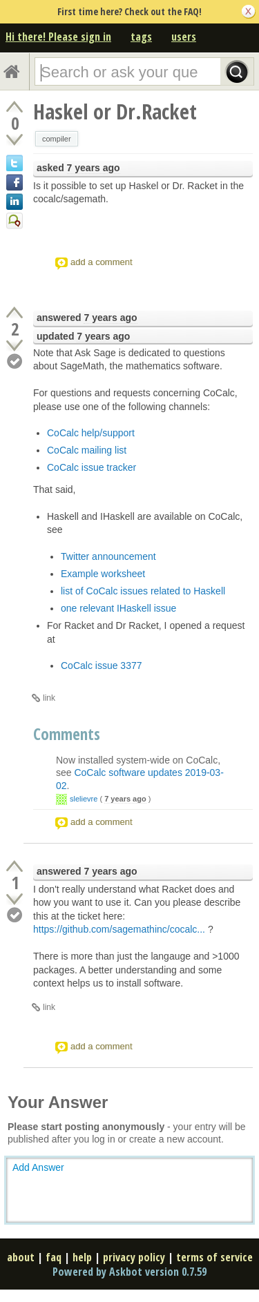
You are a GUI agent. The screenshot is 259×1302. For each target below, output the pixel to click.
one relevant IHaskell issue (118, 608)
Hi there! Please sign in (58, 36)
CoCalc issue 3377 (101, 665)
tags (141, 36)
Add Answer (38, 1167)
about (21, 1257)
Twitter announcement (108, 556)
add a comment (101, 262)
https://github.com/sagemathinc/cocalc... (119, 929)
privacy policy (134, 1257)
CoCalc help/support (91, 432)
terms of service (214, 1257)
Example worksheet (103, 573)
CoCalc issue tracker (91, 467)
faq (53, 1257)
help (82, 1257)
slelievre (83, 799)
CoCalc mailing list (86, 450)
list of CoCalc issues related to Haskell (143, 590)
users (183, 36)
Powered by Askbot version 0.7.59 (129, 1271)
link (49, 698)
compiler (56, 139)
